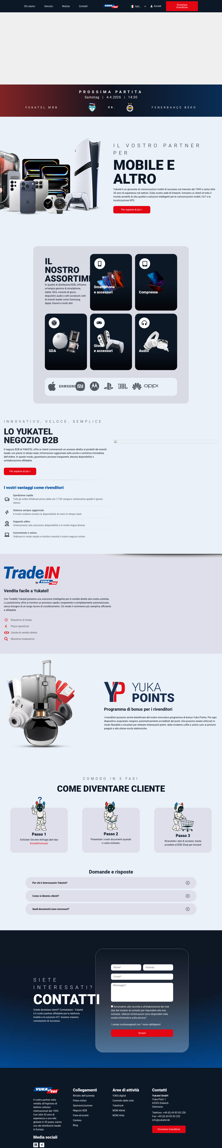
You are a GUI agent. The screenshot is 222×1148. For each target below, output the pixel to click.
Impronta (171, 1142)
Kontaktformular (39, 794)
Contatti (83, 6)
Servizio (49, 6)
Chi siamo (30, 6)
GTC (186, 1142)
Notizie (66, 6)
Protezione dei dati (148, 1142)
